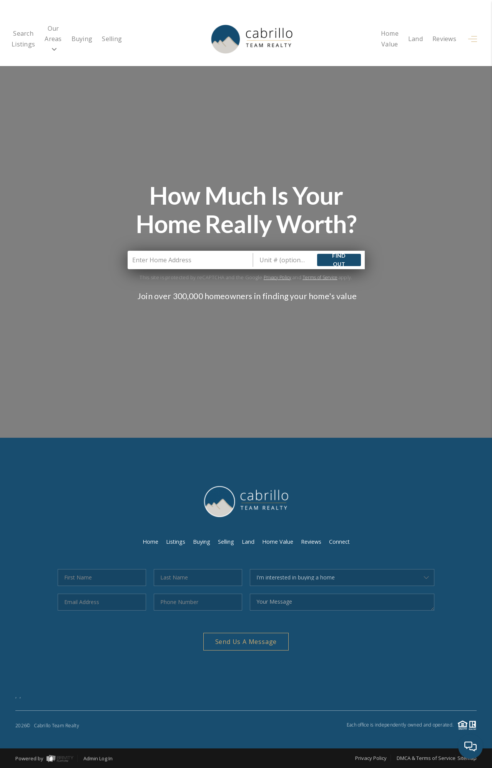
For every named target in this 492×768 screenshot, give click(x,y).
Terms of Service (321, 277)
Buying (117, 39)
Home (147, 541)
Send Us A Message (246, 641)
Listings (173, 541)
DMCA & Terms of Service (426, 758)
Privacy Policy (275, 277)
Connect (342, 541)
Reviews (444, 39)
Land (415, 39)
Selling (148, 39)
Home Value (380, 39)
